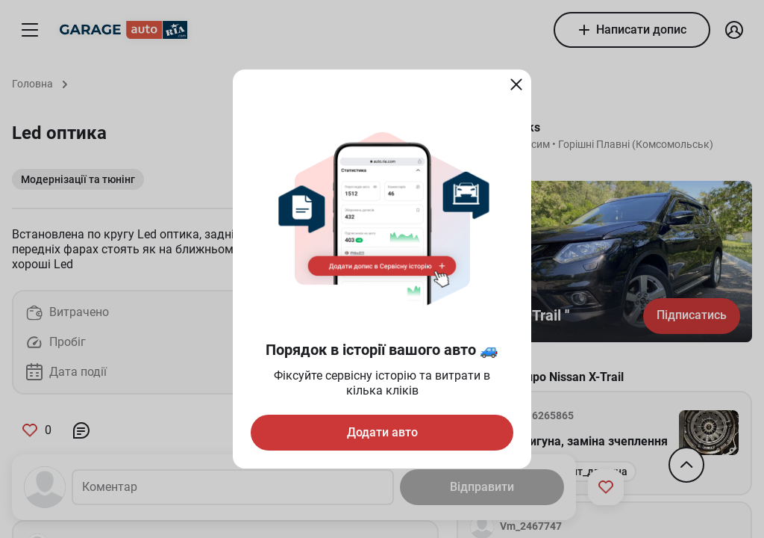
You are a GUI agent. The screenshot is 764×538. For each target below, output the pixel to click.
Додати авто (382, 432)
